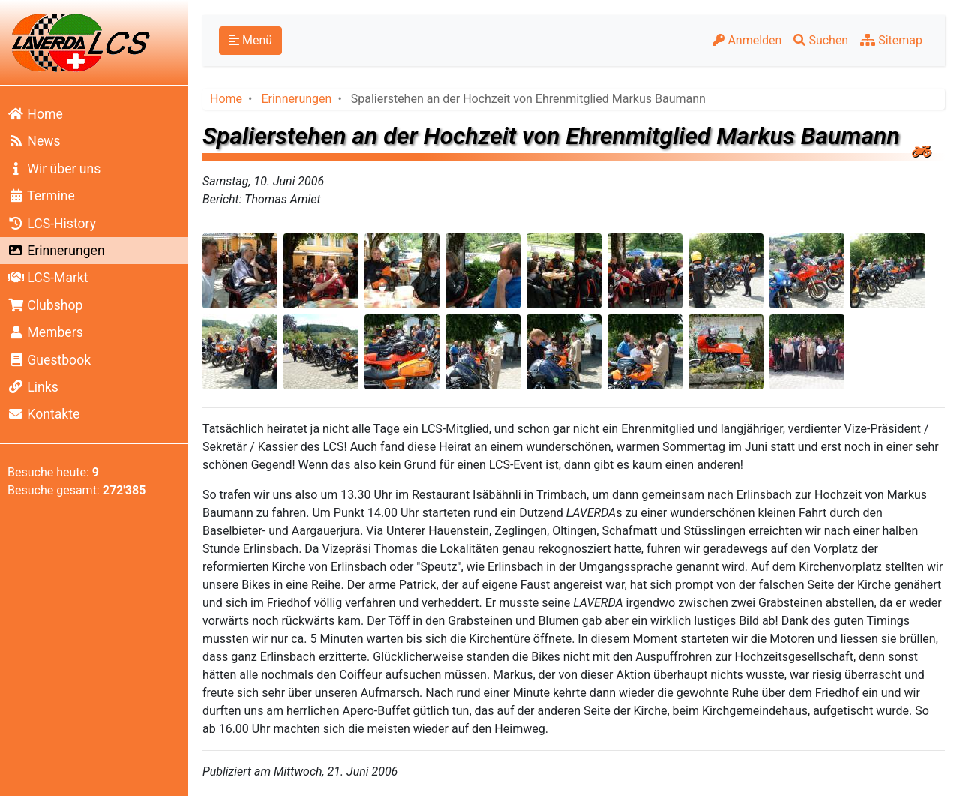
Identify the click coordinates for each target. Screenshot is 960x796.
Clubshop (45, 305)
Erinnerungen (56, 250)
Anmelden (747, 40)
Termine (41, 195)
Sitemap (891, 40)
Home (35, 114)
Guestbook (49, 360)
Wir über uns (54, 168)
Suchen (821, 40)
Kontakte (44, 414)
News (34, 141)
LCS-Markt (48, 277)
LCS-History (52, 223)
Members (45, 332)
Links (33, 387)
